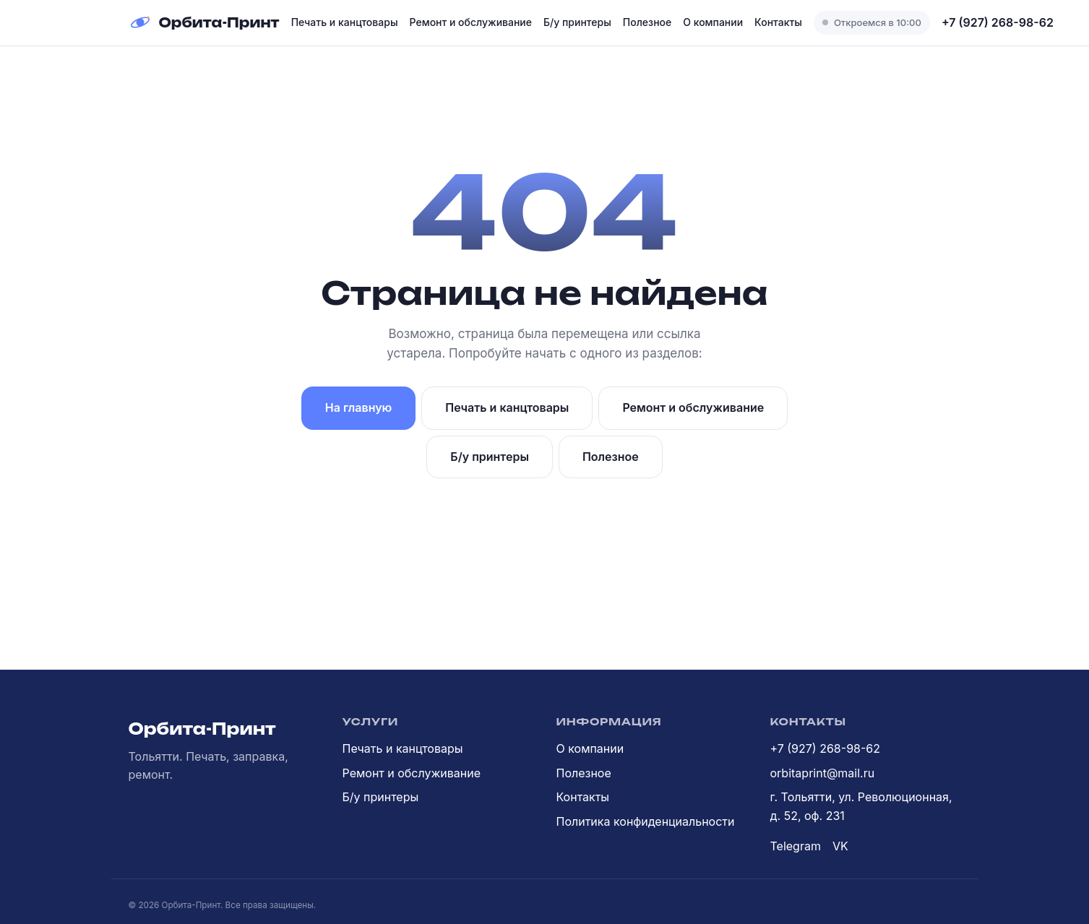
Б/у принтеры (577, 22)
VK (840, 846)
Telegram (795, 846)
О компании (713, 22)
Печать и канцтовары (344, 22)
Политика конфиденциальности (645, 821)
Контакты (778, 22)
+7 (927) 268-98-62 (998, 22)
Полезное (647, 22)
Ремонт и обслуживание (471, 22)
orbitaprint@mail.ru (822, 773)
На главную (358, 407)
